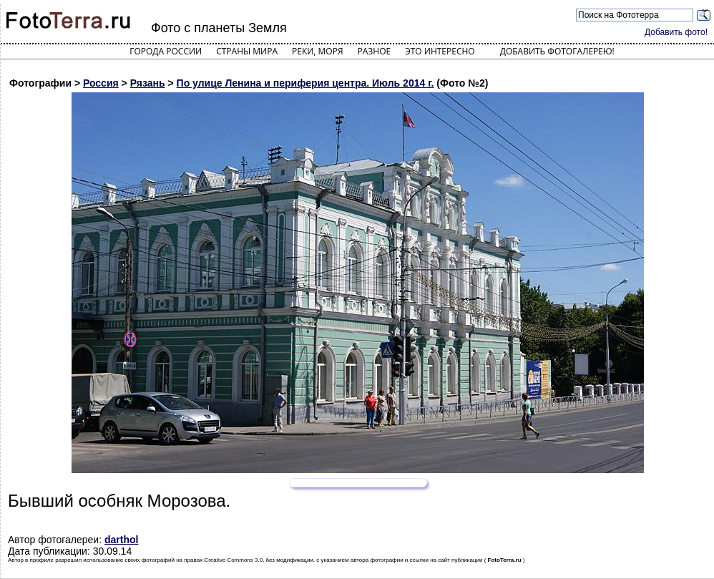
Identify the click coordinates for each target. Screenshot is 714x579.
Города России (165, 51)
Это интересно (440, 51)
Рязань (147, 83)
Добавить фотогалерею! (557, 51)
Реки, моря (317, 51)
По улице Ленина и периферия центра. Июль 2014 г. (305, 83)
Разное (374, 51)
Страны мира (247, 51)
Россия (101, 83)
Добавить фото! (676, 32)
